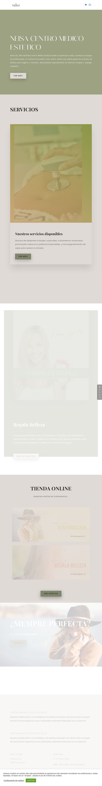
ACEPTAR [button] (31, 780)
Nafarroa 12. (16, 765)
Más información (26, 455)
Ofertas (18, 642)
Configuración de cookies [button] (14, 780)
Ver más (18, 75)
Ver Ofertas (51, 593)
